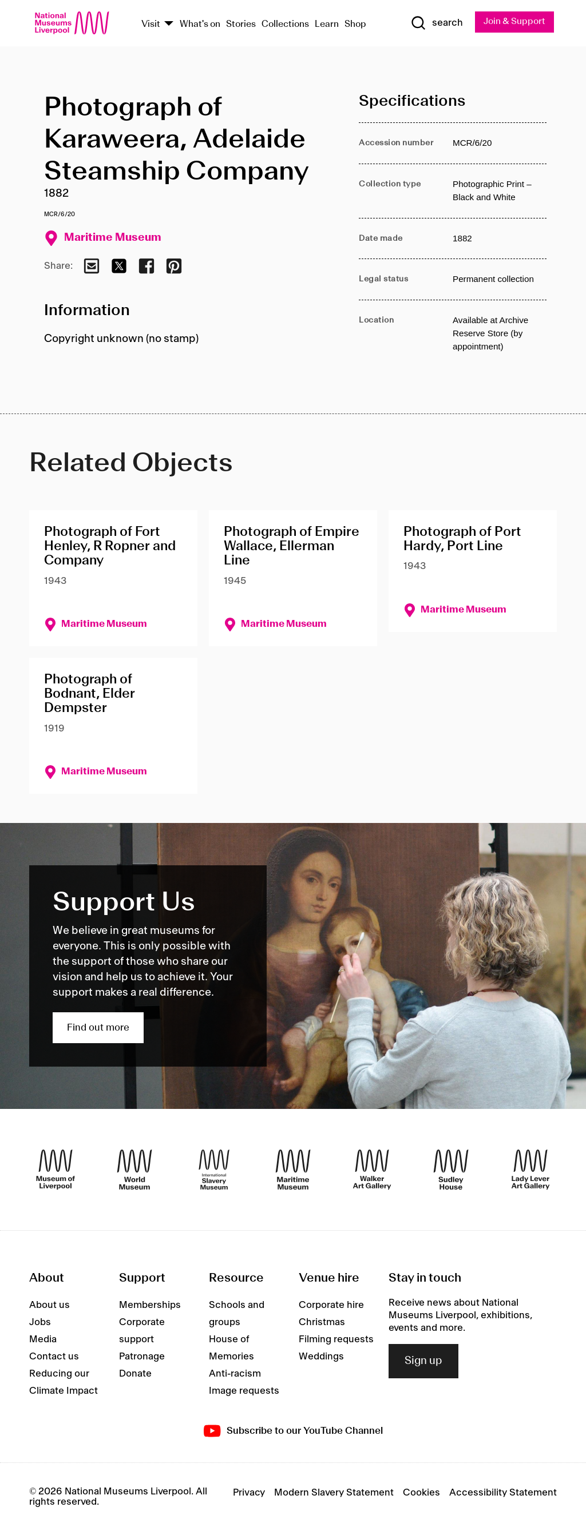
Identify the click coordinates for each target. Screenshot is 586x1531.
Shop (355, 24)
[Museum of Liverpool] (55, 1170)
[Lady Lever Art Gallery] (530, 1170)
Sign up (423, 1361)
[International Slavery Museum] (214, 1170)
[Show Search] (435, 23)
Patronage (142, 1356)
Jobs (40, 1322)
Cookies (421, 1493)
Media (43, 1339)
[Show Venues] (168, 24)
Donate (135, 1374)
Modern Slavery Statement (334, 1493)
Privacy (249, 1493)
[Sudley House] (451, 1170)
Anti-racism (235, 1374)
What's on (200, 24)
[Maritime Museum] (293, 1170)
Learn (327, 24)
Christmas (322, 1322)
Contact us (54, 1356)
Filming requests (336, 1339)
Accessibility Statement (503, 1493)
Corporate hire (331, 1305)
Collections (285, 24)
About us (49, 1305)
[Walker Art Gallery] (372, 1170)
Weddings (321, 1356)
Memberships (150, 1305)
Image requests (244, 1391)
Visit (150, 24)
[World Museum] (134, 1170)
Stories (241, 24)
